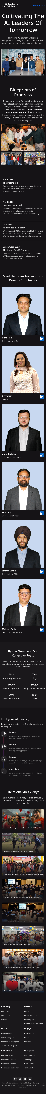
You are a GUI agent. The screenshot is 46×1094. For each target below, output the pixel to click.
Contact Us (5, 1015)
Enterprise (39, 5)
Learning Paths (30, 1019)
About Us (5, 1011)
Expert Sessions (30, 1015)
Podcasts (27, 1042)
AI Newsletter (29, 1068)
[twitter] (20, 1079)
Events (27, 1037)
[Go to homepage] (10, 5)
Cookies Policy (9, 1085)
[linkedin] (25, 1079)
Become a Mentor (8, 1064)
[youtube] (30, 1079)
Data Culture (29, 1064)
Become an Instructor (10, 1068)
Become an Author (8, 1055)
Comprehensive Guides (33, 1024)
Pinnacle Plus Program (10, 1042)
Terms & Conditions (10, 1083)
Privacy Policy (38, 1083)
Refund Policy (25, 1083)
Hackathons (29, 1033)
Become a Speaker (8, 1059)
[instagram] (15, 1079)
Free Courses (6, 1033)
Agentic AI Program (9, 1046)
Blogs (26, 1011)
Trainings (28, 1059)
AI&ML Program (7, 1037)
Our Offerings (29, 1055)
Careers (4, 1019)
